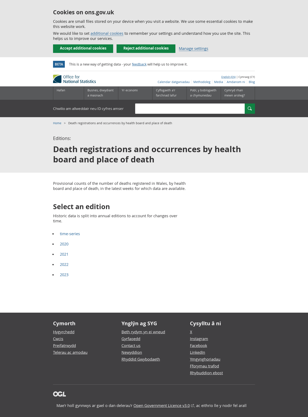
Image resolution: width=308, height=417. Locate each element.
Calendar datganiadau (174, 82)
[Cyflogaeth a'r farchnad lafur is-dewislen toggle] (169, 93)
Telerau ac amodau (70, 352)
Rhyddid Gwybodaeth (140, 359)
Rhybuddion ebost (206, 372)
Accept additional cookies (83, 48)
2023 (64, 274)
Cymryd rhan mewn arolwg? (234, 92)
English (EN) (228, 77)
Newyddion (131, 352)
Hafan (61, 90)
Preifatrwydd (64, 345)
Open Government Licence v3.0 (161, 405)
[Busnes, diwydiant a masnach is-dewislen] (101, 93)
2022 (64, 264)
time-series (70, 233)
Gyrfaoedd (130, 338)
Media (218, 82)
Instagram (199, 338)
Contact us (131, 345)
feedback (139, 64)
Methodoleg (201, 82)
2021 (64, 254)
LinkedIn (197, 352)
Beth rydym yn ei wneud (143, 331)
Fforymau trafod (204, 366)
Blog (252, 82)
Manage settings (193, 48)
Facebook (198, 345)
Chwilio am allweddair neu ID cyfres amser (88, 108)
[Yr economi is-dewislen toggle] (135, 93)
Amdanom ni (236, 82)
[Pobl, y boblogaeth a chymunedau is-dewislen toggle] (204, 93)
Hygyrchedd (63, 331)
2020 (64, 243)
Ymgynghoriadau (205, 359)
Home (57, 123)
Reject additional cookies (146, 48)
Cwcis (58, 338)
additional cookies (106, 33)
